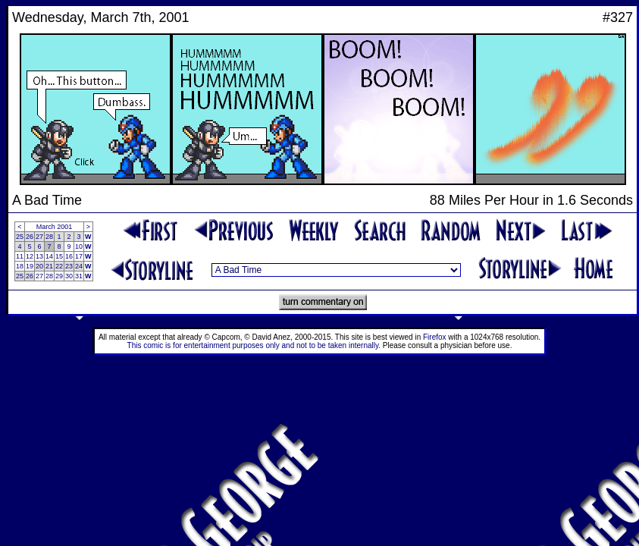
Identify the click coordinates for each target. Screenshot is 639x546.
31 (79, 276)
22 (59, 266)
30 (69, 276)
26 (29, 236)
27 (39, 236)
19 (29, 266)
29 (59, 276)
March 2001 (54, 227)
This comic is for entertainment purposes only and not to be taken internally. (254, 345)
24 (79, 266)
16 (69, 256)
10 (79, 246)
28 (49, 236)
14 (49, 256)
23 (69, 266)
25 (19, 236)
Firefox (434, 337)
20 (39, 266)
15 (59, 256)
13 (39, 256)
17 (79, 256)
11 (19, 256)
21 (49, 266)
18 (19, 266)
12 (29, 256)
